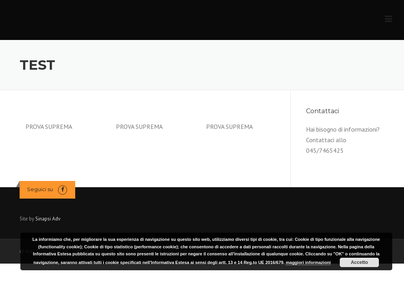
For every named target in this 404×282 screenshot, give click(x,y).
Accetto (359, 262)
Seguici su (40, 189)
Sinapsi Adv (47, 218)
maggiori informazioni (308, 262)
